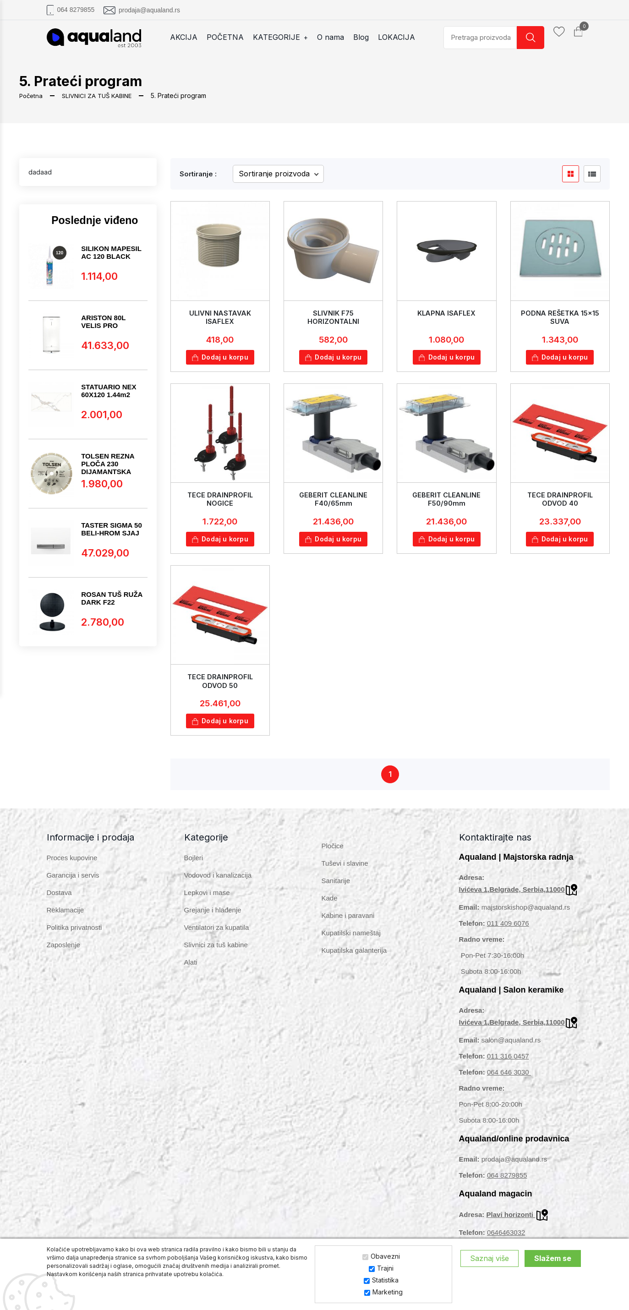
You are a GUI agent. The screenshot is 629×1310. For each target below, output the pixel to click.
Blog (366, 37)
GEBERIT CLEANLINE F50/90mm (446, 501)
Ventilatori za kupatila (216, 935)
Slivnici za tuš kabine (216, 952)
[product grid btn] (570, 173)
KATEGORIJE (285, 37)
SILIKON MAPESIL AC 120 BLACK (111, 252)
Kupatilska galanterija (354, 957)
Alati (190, 969)
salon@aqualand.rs (511, 1047)
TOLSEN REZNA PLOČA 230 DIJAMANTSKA (107, 463)
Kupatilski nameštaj (351, 940)
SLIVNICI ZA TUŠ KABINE (101, 95)
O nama (335, 37)
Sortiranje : (198, 173)
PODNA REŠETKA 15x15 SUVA (560, 317)
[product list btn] (592, 173)
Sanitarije (336, 888)
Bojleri (193, 865)
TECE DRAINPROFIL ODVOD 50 (219, 685)
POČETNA (230, 37)
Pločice (333, 853)
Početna (31, 95)
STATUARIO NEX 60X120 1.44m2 (108, 390)
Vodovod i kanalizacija (218, 882)
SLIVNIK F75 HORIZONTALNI (333, 317)
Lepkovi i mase (207, 900)
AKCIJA (188, 37)
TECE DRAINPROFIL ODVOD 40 (559, 501)
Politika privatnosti (74, 935)
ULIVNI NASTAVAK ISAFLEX (220, 317)
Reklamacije (65, 917)
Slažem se (552, 1258)
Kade (330, 905)
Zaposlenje (63, 952)
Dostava (59, 900)
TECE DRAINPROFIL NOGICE (219, 501)
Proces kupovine (72, 865)
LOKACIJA (401, 37)
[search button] (530, 37)
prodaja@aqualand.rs (149, 10)
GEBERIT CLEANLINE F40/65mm (333, 501)
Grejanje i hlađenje (212, 917)
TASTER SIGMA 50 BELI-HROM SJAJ (111, 529)
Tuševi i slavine (345, 870)
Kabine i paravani (348, 923)
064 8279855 (75, 9)
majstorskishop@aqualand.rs (525, 914)
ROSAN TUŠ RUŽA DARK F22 (111, 598)
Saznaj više (489, 1258)
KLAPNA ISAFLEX (446, 313)
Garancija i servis (73, 882)
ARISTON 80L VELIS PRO (103, 321)
